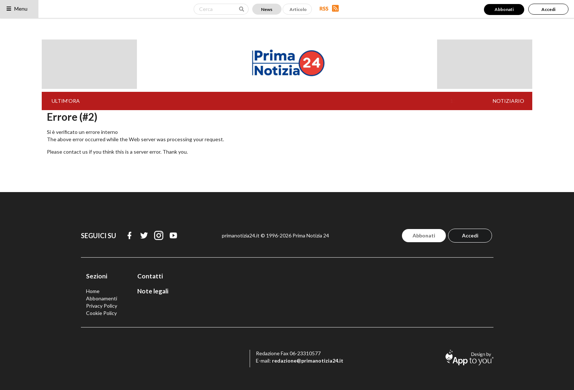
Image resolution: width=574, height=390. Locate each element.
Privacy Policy (101, 306)
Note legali (152, 291)
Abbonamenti (101, 298)
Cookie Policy (101, 313)
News (266, 9)
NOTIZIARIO (508, 101)
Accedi (548, 9)
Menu (16, 8)
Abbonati (504, 9)
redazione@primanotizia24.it (307, 360)
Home (93, 291)
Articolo (298, 9)
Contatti (150, 276)
